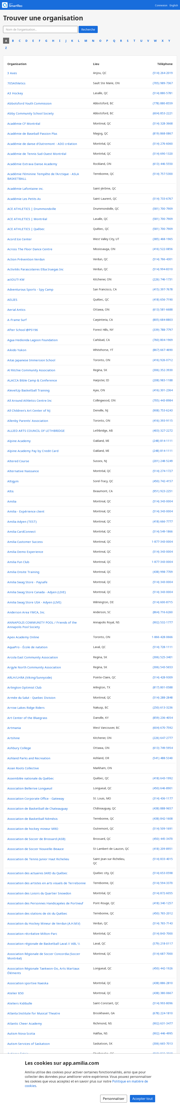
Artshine (13, 738)
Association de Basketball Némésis (32, 819)
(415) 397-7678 (163, 289)
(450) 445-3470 (163, 839)
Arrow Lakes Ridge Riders (26, 708)
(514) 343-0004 (163, 501)
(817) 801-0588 (163, 687)
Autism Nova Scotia (21, 1033)
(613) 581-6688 (163, 309)
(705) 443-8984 (163, 400)
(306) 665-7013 (163, 1043)
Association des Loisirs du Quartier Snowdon (39, 893)
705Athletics (16, 83)
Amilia (11, 501)
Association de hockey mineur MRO (32, 829)
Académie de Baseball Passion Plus (32, 133)
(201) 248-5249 (163, 461)
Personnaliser (113, 1098)
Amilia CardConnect (21, 531)
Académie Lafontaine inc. (25, 188)
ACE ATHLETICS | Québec (26, 229)
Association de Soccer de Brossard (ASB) (36, 839)
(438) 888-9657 (163, 808)
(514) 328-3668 (163, 123)
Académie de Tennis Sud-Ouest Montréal (36, 154)
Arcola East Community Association (32, 657)
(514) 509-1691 (163, 828)
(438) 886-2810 (163, 983)
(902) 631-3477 (163, 1023)
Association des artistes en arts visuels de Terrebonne (46, 883)
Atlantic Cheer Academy (24, 1023)
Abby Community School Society (30, 113)
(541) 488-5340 (163, 758)
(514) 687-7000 (163, 954)
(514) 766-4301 (163, 259)
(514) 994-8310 (163, 269)
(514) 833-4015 (163, 859)
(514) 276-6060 (163, 144)
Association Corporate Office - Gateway (35, 798)
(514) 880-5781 (163, 93)
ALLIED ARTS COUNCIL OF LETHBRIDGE (36, 431)
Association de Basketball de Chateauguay (37, 808)
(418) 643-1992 (163, 778)
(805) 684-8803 (163, 320)
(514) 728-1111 (163, 647)
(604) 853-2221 (163, 113)
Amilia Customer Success (25, 542)
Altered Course (18, 461)
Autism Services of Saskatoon (28, 1044)
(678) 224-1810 (163, 1013)
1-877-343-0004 (162, 541)
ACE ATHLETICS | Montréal (27, 219)
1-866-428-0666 (162, 637)
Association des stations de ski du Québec (37, 913)
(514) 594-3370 (163, 883)
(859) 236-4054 (163, 718)
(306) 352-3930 (163, 370)
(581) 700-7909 (163, 209)
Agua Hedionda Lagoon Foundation (32, 340)
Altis (10, 491)
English (174, 5)
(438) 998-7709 (163, 572)
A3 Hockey (15, 93)
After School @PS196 (22, 330)
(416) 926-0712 (163, 360)
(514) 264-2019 (163, 73)
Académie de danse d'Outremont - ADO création (42, 144)
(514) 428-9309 (163, 677)
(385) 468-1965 (163, 239)
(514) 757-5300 (163, 174)
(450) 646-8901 (163, 788)
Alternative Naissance (23, 471)
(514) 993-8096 (163, 1003)
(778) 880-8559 (163, 103)
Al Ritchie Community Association (31, 370)
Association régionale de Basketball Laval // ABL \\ (43, 943)
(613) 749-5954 (163, 748)
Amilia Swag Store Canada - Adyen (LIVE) (36, 592)
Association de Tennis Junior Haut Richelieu (38, 859)
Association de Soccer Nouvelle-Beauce (35, 849)
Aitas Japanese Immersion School (31, 360)
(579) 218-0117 (163, 943)
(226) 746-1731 (163, 279)
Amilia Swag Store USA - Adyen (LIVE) (34, 602)
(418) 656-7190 (163, 299)
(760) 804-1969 (163, 340)
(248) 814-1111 (163, 441)
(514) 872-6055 (163, 893)
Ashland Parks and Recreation (28, 758)
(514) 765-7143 (163, 923)
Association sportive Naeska (27, 983)
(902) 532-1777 (163, 622)
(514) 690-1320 (163, 153)
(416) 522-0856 (163, 249)
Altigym (13, 481)
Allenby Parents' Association (27, 421)
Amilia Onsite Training (23, 572)
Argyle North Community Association (34, 667)
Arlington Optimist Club (24, 687)
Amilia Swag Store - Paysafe (27, 582)
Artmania (14, 728)
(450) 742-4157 (163, 481)
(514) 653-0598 (163, 873)
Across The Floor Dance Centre (29, 249)
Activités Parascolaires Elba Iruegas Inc (35, 269)
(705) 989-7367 (163, 83)
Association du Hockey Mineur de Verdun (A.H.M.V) (43, 923)
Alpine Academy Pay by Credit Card (32, 451)
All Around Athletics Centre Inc (29, 400)
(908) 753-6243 (163, 410)
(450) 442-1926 (163, 968)
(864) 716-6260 (163, 612)
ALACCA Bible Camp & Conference (32, 380)
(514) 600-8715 (163, 602)
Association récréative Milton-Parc (32, 934)
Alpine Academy (19, 441)
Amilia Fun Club (18, 562)
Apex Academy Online (23, 637)
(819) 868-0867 (163, 133)
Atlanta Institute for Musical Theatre (33, 1013)
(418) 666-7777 (163, 521)
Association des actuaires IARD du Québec (37, 873)
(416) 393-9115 (163, 420)
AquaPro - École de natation (27, 647)
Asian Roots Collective (23, 768)
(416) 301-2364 (163, 390)
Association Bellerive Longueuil (29, 788)
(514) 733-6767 (163, 199)
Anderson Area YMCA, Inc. (26, 612)
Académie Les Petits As (24, 199)
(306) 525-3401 (163, 657)
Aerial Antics (16, 310)
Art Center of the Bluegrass (27, 718)
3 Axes (12, 73)
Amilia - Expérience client (25, 511)
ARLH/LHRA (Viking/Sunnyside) (29, 677)
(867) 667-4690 (163, 350)
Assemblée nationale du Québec (30, 778)
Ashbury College (19, 748)
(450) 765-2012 (163, 913)
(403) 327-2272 (163, 430)
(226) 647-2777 (163, 738)
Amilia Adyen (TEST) (22, 521)
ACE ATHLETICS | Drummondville (31, 209)
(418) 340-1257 (163, 903)
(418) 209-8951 (163, 849)
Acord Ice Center (19, 239)
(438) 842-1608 (163, 818)
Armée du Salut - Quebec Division (31, 698)
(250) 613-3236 (163, 707)
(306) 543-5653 (163, 667)
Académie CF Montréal (23, 123)
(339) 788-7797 (163, 330)
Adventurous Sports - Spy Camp (30, 289)
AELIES (12, 300)
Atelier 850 (15, 993)
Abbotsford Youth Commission (29, 103)
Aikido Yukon (16, 350)
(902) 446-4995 (163, 1033)
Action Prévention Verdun (26, 259)
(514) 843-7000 (163, 933)
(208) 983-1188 (163, 380)
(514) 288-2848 (163, 697)
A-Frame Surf (17, 320)
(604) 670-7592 (163, 728)
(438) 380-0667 (163, 993)
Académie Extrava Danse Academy (32, 164)
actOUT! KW (15, 279)
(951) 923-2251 (163, 491)
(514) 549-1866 (163, 531)
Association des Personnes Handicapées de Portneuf (45, 903)
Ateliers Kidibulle (19, 1003)
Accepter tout (142, 1098)
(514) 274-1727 (163, 471)
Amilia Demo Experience (25, 552)
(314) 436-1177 (163, 798)
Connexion (161, 5)
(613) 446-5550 (163, 164)
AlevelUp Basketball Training (28, 390)
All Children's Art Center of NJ (28, 410)
